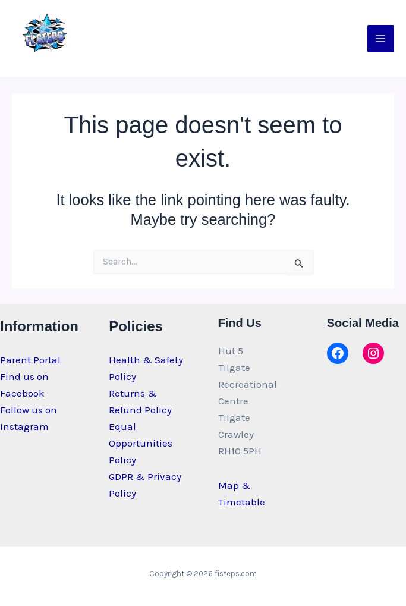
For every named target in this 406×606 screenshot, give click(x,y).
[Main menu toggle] (381, 38)
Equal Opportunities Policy (140, 443)
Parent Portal (30, 360)
